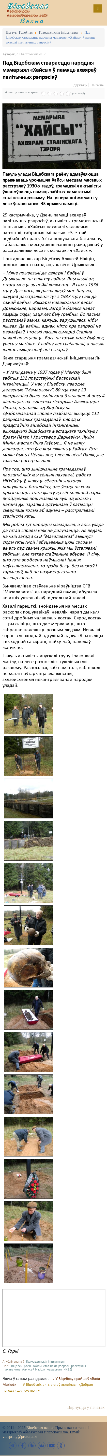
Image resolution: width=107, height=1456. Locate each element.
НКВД (67, 1369)
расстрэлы (78, 1366)
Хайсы (37, 1366)
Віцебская (28, 5)
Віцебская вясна (39, 1428)
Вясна (32, 20)
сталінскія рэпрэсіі (56, 1366)
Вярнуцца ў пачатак (86, 1407)
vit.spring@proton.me (19, 1436)
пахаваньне (11, 1369)
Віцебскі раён (21, 1366)
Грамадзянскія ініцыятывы (45, 1362)
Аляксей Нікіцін (33, 1369)
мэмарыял (54, 1369)
